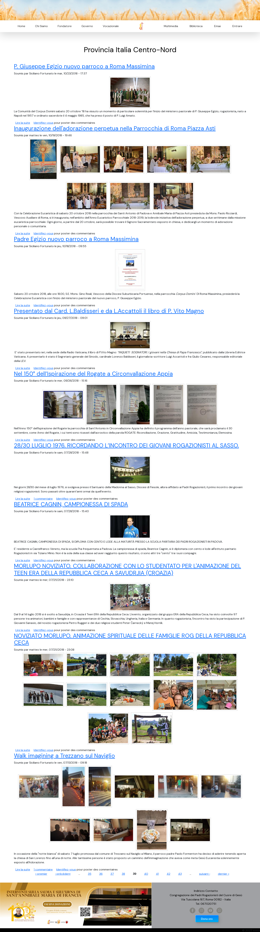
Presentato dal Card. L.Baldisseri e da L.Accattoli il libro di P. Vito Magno (109, 311)
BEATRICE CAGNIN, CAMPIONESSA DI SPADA (71, 504)
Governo (87, 26)
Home (21, 26)
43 (180, 874)
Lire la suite (22, 123)
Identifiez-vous (43, 123)
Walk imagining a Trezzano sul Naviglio (64, 755)
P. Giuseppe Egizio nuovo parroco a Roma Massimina (84, 66)
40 (146, 874)
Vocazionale (111, 26)
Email (216, 26)
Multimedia (171, 26)
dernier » (223, 874)
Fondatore (65, 26)
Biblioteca (196, 26)
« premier (41, 874)
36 (101, 874)
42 (168, 874)
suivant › (204, 874)
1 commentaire (43, 499)
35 (89, 874)
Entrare (237, 26)
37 (112, 874)
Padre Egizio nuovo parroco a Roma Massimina (76, 239)
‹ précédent (63, 874)
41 (157, 874)
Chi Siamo (41, 26)
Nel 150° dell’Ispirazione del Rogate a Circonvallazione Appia (93, 373)
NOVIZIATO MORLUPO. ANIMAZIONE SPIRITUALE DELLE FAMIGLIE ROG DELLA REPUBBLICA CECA (130, 639)
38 (123, 874)
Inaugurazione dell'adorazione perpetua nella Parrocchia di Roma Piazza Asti (115, 128)
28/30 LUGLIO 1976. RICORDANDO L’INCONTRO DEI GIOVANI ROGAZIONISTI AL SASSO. (126, 445)
